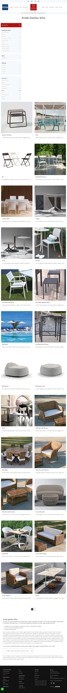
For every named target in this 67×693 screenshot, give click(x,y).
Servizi (47, 7)
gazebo (3, 34)
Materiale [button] (4, 63)
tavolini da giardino (5, 50)
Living (4, 674)
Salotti (4, 682)
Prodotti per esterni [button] (6, 30)
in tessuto (3, 71)
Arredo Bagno (5, 684)
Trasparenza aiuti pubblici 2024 (41, 684)
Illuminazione (21, 677)
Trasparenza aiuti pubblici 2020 (41, 681)
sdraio (3, 42)
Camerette (21, 673)
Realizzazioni (25, 7)
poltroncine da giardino (6, 38)
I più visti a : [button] (4, 78)
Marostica (3, 86)
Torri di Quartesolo (5, 94)
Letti (19, 670)
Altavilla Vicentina (5, 80)
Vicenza (3, 98)
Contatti (60, 7)
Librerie (4, 679)
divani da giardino (5, 32)
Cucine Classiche (6, 673)
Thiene (3, 92)
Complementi (21, 679)
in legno (3, 65)
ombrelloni (4, 36)
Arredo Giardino (22, 687)
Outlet (20, 7)
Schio (3, 90)
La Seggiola (4, 58)
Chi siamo (37, 671)
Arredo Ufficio (21, 683)
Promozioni (37, 677)
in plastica (3, 69)
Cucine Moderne (6, 671)
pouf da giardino (5, 40)
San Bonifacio (4, 88)
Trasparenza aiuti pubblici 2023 (41, 683)
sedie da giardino (5, 44)
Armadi (20, 671)
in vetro (3, 73)
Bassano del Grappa (5, 84)
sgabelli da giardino (6, 46)
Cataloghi (16, 7)
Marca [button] (3, 55)
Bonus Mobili (51, 7)
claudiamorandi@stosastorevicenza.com (57, 678)
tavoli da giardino (5, 48)
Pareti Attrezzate (6, 680)
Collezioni (11, 7)
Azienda (43, 7)
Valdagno (3, 96)
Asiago (3, 82)
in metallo (3, 67)
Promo (56, 7)
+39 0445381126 (54, 675)
